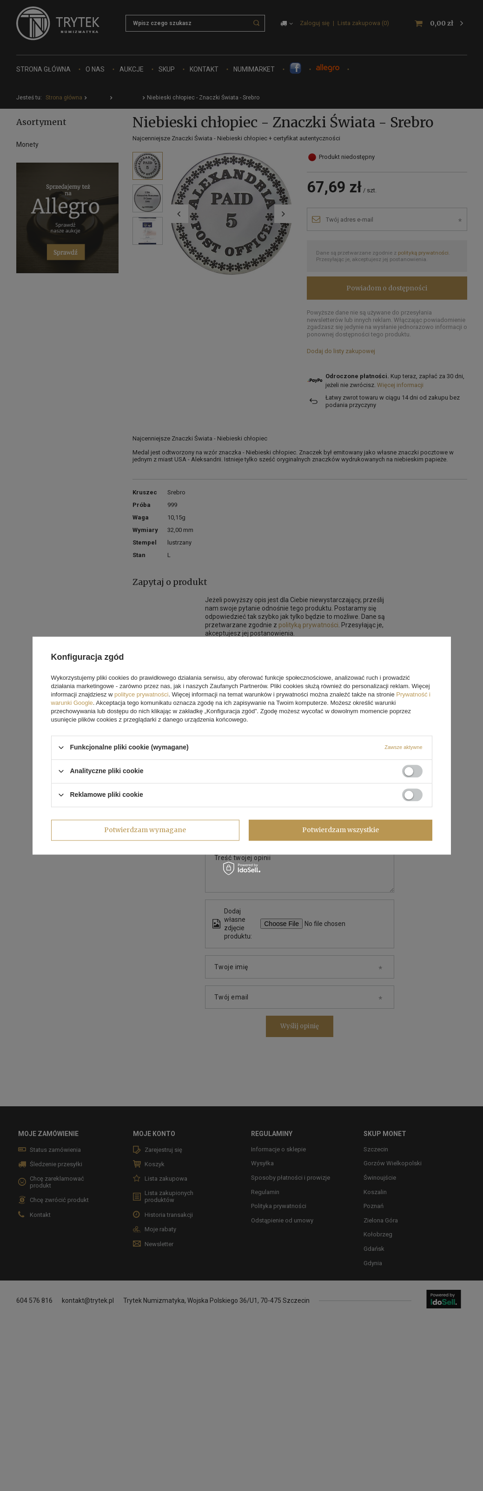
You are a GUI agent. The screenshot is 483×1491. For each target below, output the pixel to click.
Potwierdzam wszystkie (340, 830)
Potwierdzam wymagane (145, 830)
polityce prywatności (141, 694)
